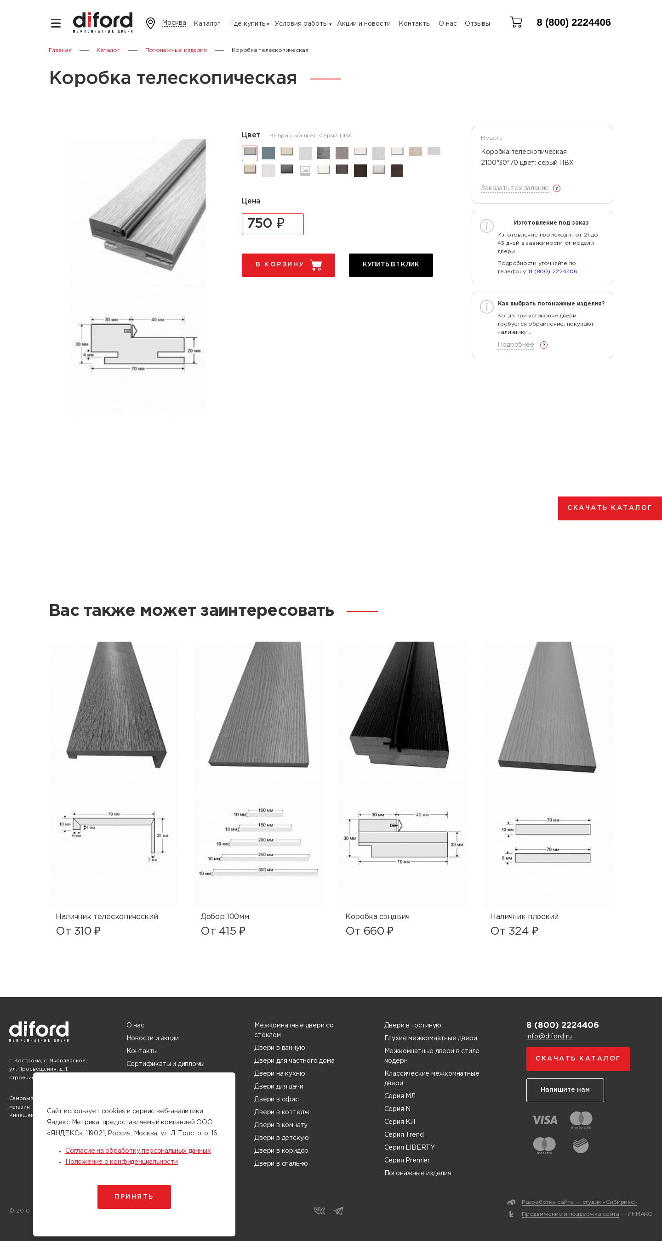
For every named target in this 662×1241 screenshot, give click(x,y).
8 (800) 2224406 (574, 22)
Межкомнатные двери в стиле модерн (432, 1056)
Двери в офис (276, 1099)
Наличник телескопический (107, 917)
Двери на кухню (279, 1074)
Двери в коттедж (281, 1112)
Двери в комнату (281, 1125)
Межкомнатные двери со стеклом (294, 1030)
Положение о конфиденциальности (121, 1162)
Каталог (207, 24)
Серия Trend (404, 1135)
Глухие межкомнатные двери (430, 1038)
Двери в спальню (281, 1164)
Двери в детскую (281, 1138)
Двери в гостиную (413, 1025)
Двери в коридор (281, 1151)
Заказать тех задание (515, 188)
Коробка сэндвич (377, 917)
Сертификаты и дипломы (165, 1064)
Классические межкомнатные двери (431, 1078)
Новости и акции (152, 1038)
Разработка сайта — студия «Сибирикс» (579, 1202)
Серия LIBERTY (409, 1148)
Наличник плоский (524, 917)
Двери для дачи (278, 1086)
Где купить (247, 24)
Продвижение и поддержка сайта (570, 1214)
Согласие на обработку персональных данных (138, 1151)
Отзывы (477, 24)
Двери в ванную (279, 1048)
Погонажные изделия (417, 1173)
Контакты (415, 24)
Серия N (397, 1109)
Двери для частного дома (294, 1061)
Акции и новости (364, 24)
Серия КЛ (399, 1122)
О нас (448, 24)
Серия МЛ (400, 1096)
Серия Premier (407, 1160)
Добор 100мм (224, 917)
